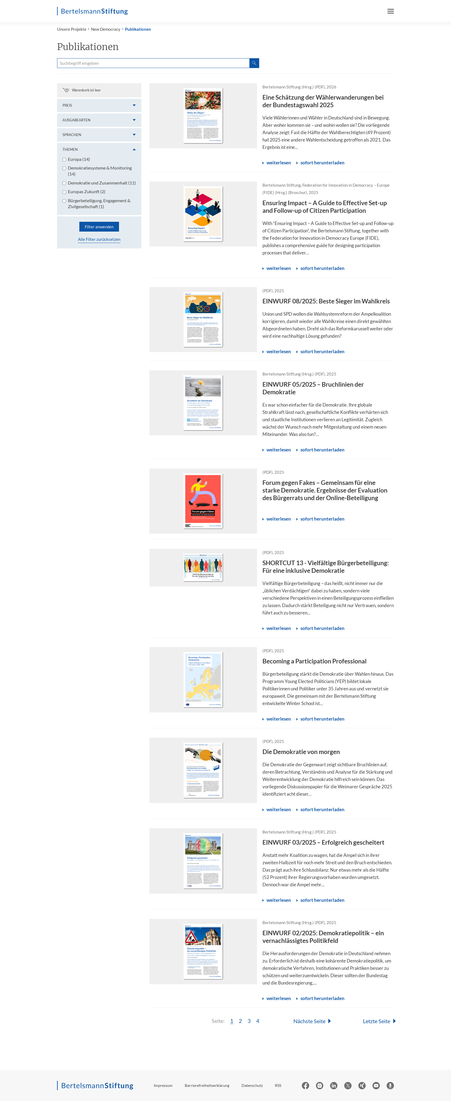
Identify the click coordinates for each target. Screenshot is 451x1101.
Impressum (163, 1085)
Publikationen (138, 29)
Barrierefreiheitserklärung (207, 1085)
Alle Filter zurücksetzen (99, 239)
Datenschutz (252, 1085)
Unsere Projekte (71, 29)
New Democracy (105, 29)
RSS (278, 1085)
